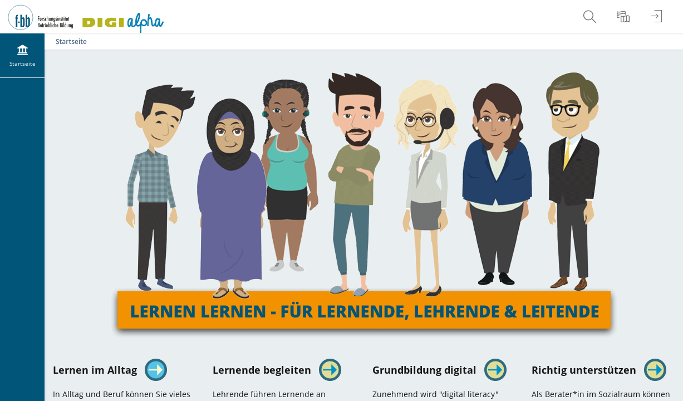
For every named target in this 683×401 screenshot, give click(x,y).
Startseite (71, 41)
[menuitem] (591, 16)
